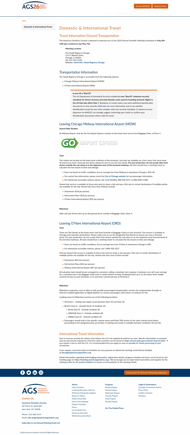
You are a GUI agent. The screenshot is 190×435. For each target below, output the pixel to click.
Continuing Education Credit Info (83, 390)
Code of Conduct (78, 387)
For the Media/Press (79, 410)
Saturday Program (111, 401)
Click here (102, 106)
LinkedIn (34, 372)
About (106, 14)
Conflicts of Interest (145, 393)
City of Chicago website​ (115, 176)
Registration (144, 14)
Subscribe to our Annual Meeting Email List (41, 423)
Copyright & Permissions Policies (150, 387)
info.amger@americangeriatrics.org (43, 417)
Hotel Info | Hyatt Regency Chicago (89, 62)
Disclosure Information (80, 413)
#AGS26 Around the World (81, 416)
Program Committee (79, 404)
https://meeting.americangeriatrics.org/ (91, 359)
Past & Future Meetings (80, 401)
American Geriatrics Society (34, 403)
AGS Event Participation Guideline (84, 393)
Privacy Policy (143, 390)
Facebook (22, 372)
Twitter (28, 372)
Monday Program (111, 387)
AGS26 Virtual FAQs (79, 399)
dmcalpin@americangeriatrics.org (76, 352)
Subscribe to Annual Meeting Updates (147, 372)
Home (24, 21)
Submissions (162, 14)
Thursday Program (111, 396)
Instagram (40, 372)
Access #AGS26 (143, 6)
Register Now (160, 6)
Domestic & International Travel (38, 27)
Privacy (74, 407)
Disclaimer (142, 396)
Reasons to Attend (78, 396)
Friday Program (110, 399)
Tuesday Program (111, 390)
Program (109, 384)
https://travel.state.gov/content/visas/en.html (145, 340)
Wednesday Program (112, 393)
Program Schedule (124, 14)
